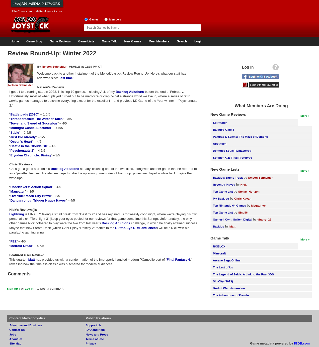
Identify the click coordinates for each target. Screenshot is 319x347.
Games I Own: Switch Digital (232, 219)
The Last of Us (223, 267)
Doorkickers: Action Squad (31, 187)
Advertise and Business (26, 325)
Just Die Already (23, 137)
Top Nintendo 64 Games (229, 205)
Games (93, 19)
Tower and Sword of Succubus (34, 123)
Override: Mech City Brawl (30, 196)
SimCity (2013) (223, 281)
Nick (243, 184)
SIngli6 (242, 212)
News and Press (97, 334)
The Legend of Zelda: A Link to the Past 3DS (243, 274)
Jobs (12, 334)
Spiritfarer (220, 122)
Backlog (218, 226)
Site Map (15, 343)
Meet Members (159, 41)
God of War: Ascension (229, 288)
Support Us (93, 325)
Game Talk (109, 41)
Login (198, 41)
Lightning (16, 214)
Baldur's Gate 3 (223, 129)
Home (15, 41)
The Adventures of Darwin (231, 295)
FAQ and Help (95, 329)
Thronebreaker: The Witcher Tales (36, 119)
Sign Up (12, 288)
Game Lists (86, 41)
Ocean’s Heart (21, 141)
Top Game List (223, 191)
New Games (132, 41)
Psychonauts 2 (21, 150)
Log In (29, 288)
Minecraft (219, 253)
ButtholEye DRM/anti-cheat (136, 228)
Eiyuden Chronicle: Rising (30, 155)
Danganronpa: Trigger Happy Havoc (38, 200)
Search (182, 41)
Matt (31, 259)
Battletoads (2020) (24, 114)
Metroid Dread (21, 246)
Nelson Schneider (20, 85)
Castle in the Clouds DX (28, 146)
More (304, 115)
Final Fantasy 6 (178, 259)
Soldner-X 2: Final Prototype (232, 157)
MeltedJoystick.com (48, 11)
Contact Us (17, 329)
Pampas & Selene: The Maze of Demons (240, 136)
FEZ (13, 241)
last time (66, 78)
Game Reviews (60, 41)
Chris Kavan (242, 198)
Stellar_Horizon (248, 191)
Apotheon (220, 143)
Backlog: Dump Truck (228, 177)
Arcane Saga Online (226, 260)
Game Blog (34, 41)
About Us (15, 339)
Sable (14, 132)
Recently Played (224, 184)
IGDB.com (302, 343)
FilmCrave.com (22, 11)
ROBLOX (219, 246)
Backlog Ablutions (130, 92)
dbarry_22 (264, 219)
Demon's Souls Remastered (232, 150)
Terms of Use (95, 339)
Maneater (17, 191)
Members (115, 19)
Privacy (91, 343)
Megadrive (258, 205)
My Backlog (221, 198)
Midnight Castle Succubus (30, 128)
